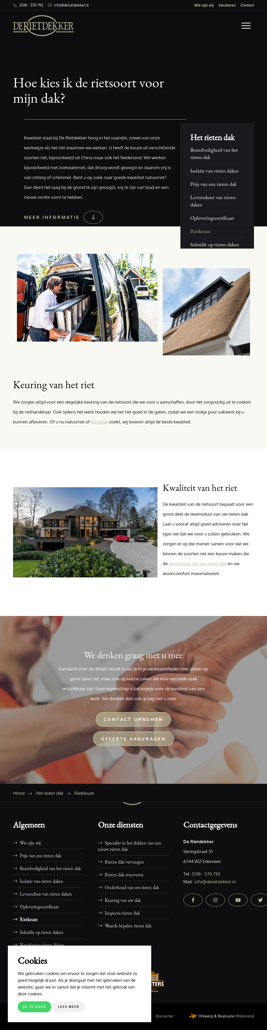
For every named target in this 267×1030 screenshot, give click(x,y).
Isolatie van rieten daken (214, 170)
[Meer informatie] (62, 217)
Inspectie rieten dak (122, 913)
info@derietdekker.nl (71, 5)
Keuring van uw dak (123, 900)
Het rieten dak (212, 137)
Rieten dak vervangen (124, 862)
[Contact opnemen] (133, 719)
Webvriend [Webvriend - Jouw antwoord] (245, 1016)
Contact (247, 5)
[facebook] (193, 899)
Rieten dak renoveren (124, 874)
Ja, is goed (34, 1007)
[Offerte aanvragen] (133, 738)
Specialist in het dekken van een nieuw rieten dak (129, 846)
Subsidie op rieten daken (214, 244)
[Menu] (246, 25)
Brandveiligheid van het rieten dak (214, 153)
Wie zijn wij (204, 5)
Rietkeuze (200, 231)
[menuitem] (204, 5)
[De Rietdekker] (43, 25)
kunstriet (99, 421)
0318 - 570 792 (31, 5)
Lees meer (68, 1007)
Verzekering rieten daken (42, 945)
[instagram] (215, 899)
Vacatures (226, 5)
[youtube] (238, 899)
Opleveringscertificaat (212, 217)
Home (19, 793)
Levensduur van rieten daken (213, 201)
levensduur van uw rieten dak (198, 563)
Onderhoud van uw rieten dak (132, 887)
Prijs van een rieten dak (213, 184)
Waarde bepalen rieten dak (128, 925)
